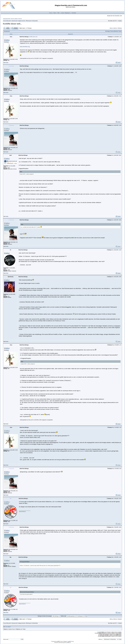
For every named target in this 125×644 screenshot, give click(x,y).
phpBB (58, 641)
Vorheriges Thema (109, 31)
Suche (62, 12)
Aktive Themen (18, 18)
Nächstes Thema (117, 31)
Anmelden (74, 12)
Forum (50, 12)
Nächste (120, 28)
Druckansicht (7, 31)
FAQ (58, 12)
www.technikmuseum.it (79, 451)
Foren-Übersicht (7, 20)
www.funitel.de (22, 511)
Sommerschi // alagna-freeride (18, 20)
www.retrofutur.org (25, 46)
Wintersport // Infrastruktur (32, 20)
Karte (55, 12)
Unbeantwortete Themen (8, 18)
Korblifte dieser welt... (12, 24)
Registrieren (67, 12)
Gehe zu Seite (113, 28)
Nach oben (6, 62)
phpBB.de (69, 642)
